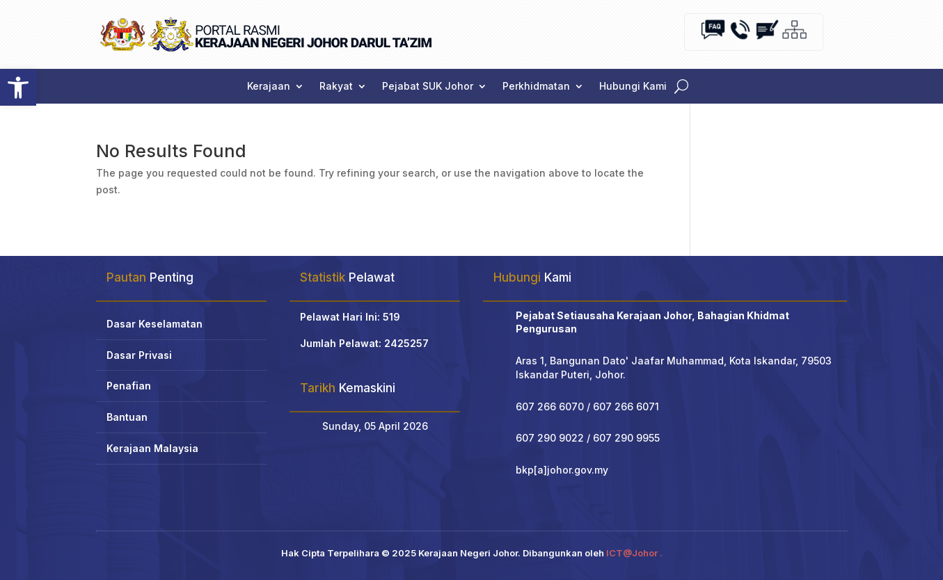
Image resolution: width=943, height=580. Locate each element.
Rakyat (336, 86)
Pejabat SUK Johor (427, 86)
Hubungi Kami (633, 86)
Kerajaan (268, 86)
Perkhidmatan (536, 86)
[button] (18, 88)
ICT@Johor (632, 552)
